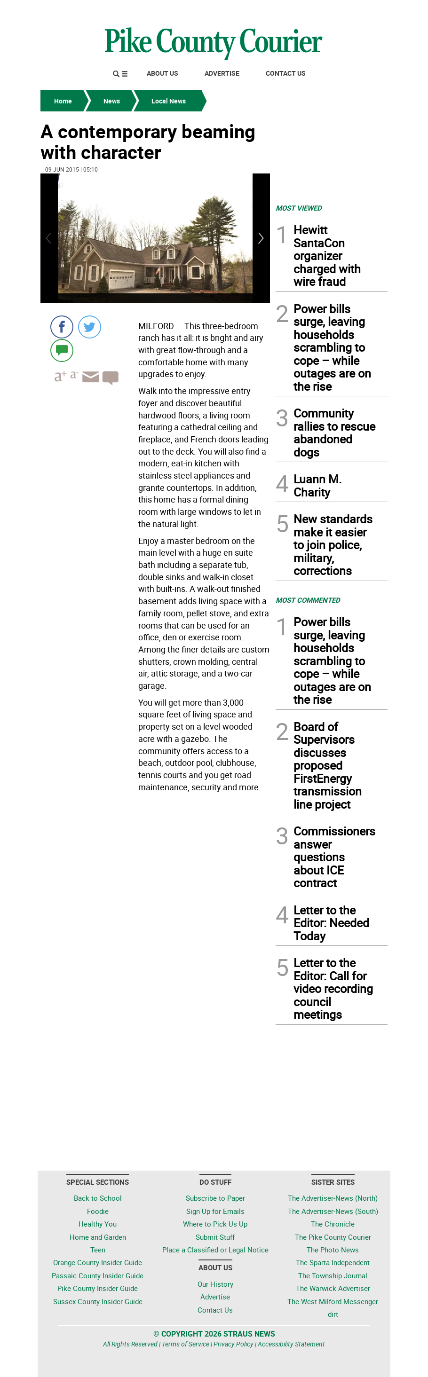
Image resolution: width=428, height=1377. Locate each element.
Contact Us (286, 73)
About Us (162, 73)
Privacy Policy (234, 1343)
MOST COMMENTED (308, 600)
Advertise (222, 73)
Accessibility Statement (291, 1343)
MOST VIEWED (299, 207)
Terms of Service (185, 1343)
